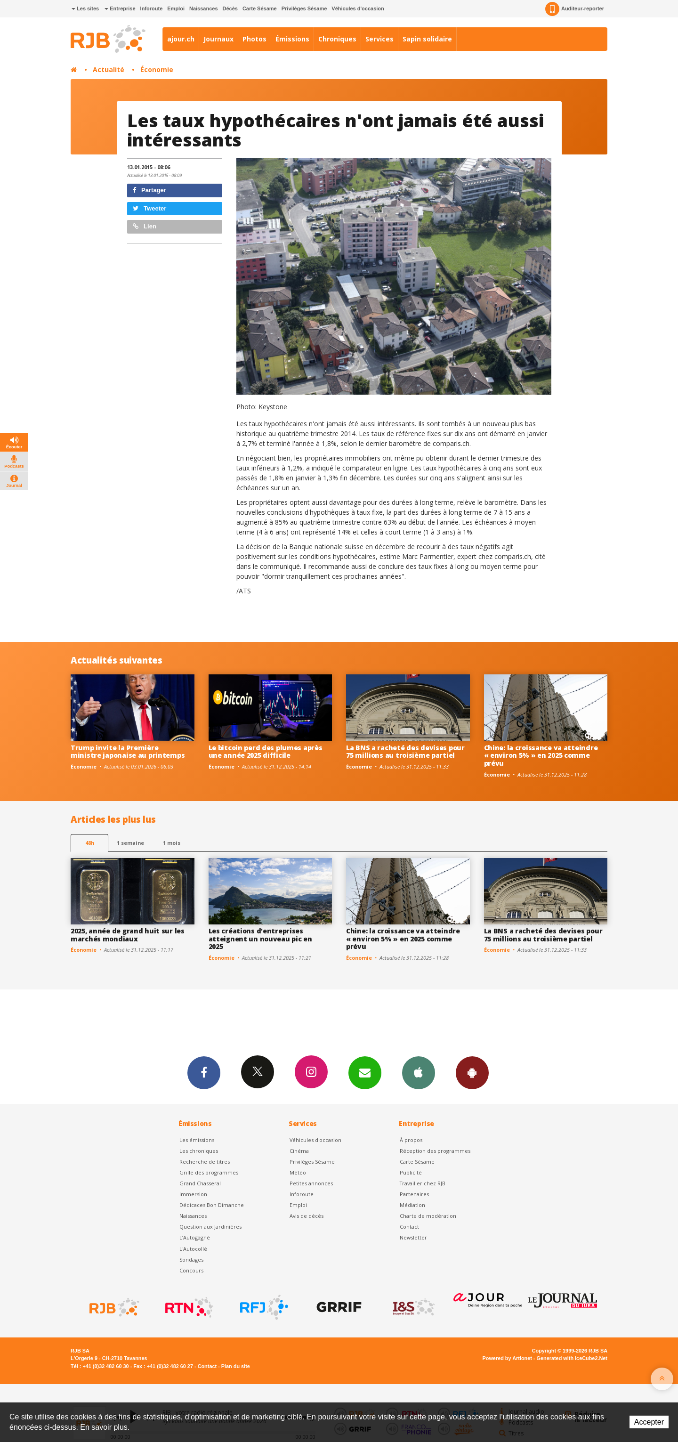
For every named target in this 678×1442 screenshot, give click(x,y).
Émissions (292, 38)
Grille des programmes (208, 1172)
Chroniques (337, 38)
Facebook (203, 1072)
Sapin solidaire (427, 38)
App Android (472, 1072)
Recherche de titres (204, 1161)
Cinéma (299, 1151)
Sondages (191, 1259)
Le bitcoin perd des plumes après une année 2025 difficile (266, 751)
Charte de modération (428, 1216)
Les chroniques (198, 1151)
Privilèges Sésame (304, 8)
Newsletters (364, 1072)
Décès (230, 8)
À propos (411, 1140)
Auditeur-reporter (574, 9)
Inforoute (151, 8)
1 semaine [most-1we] (130, 842)
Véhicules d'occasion (357, 8)
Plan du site (235, 1366)
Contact (409, 1226)
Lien (144, 226)
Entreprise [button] (120, 8)
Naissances (203, 8)
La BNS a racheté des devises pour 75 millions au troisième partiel (405, 751)
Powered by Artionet (507, 1358)
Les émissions (196, 1140)
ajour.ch (180, 38)
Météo (298, 1172)
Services (379, 38)
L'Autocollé (193, 1249)
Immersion (193, 1194)
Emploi (176, 8)
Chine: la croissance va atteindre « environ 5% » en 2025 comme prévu (541, 755)
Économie (156, 69)
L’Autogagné (194, 1237)
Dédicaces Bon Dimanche (211, 1205)
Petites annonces (311, 1183)
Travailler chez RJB (422, 1183)
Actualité (108, 69)
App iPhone (418, 1072)
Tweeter (150, 208)
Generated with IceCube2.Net (572, 1358)
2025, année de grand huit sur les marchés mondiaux (128, 934)
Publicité (411, 1172)
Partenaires (414, 1194)
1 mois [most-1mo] (171, 842)
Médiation (412, 1205)
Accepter (649, 1422)
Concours (191, 1270)
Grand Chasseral (200, 1183)
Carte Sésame (259, 8)
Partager (149, 190)
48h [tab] (89, 842)
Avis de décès (306, 1216)
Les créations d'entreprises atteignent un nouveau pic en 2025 (260, 938)
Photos (254, 38)
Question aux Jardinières (210, 1226)
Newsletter (413, 1237)
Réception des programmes (435, 1151)
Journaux (218, 38)
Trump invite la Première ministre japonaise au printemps (128, 751)
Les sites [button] (85, 8)
